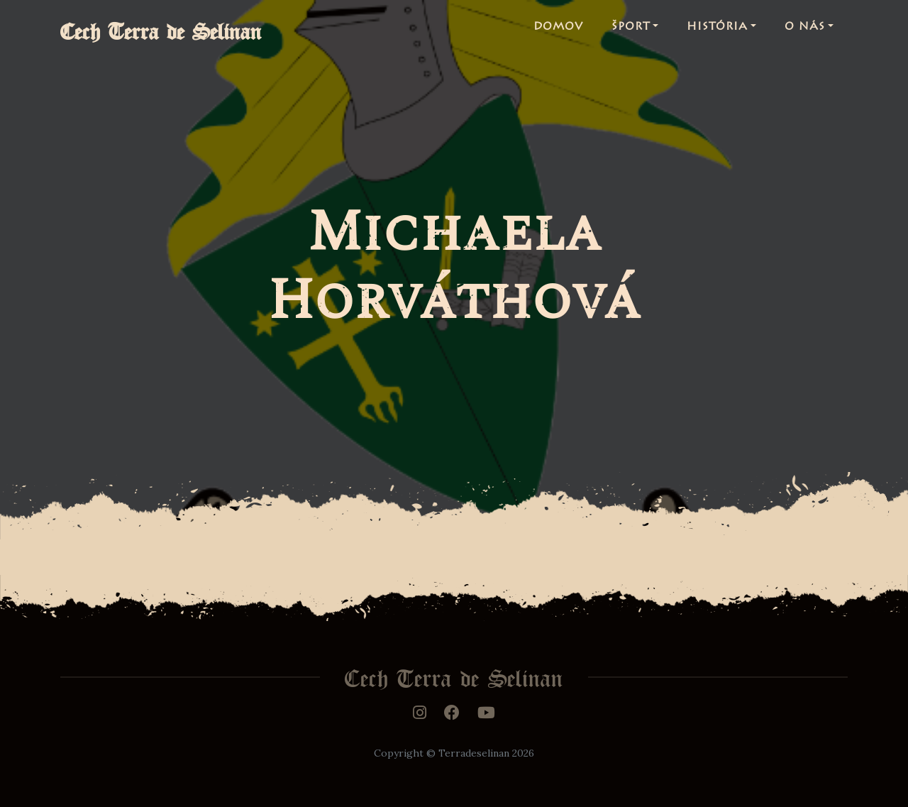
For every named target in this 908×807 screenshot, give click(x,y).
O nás (805, 31)
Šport (630, 31)
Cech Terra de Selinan (175, 30)
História (717, 31)
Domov (558, 31)
